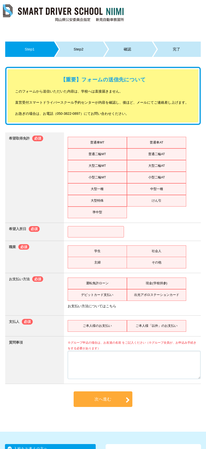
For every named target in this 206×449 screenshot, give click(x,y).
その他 (156, 262)
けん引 (156, 201)
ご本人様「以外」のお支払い (156, 326)
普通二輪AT (156, 154)
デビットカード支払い (97, 295)
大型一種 (97, 189)
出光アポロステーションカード (156, 295)
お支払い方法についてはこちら (92, 306)
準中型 (97, 212)
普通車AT (156, 142)
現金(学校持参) (156, 283)
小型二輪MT (97, 177)
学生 (97, 251)
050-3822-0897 (68, 114)
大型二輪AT (156, 166)
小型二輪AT (156, 177)
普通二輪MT (97, 154)
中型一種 (157, 189)
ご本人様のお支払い (97, 326)
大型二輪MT (97, 166)
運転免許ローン (97, 283)
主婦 (97, 262)
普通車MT (97, 142)
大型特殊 (97, 201)
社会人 (156, 251)
